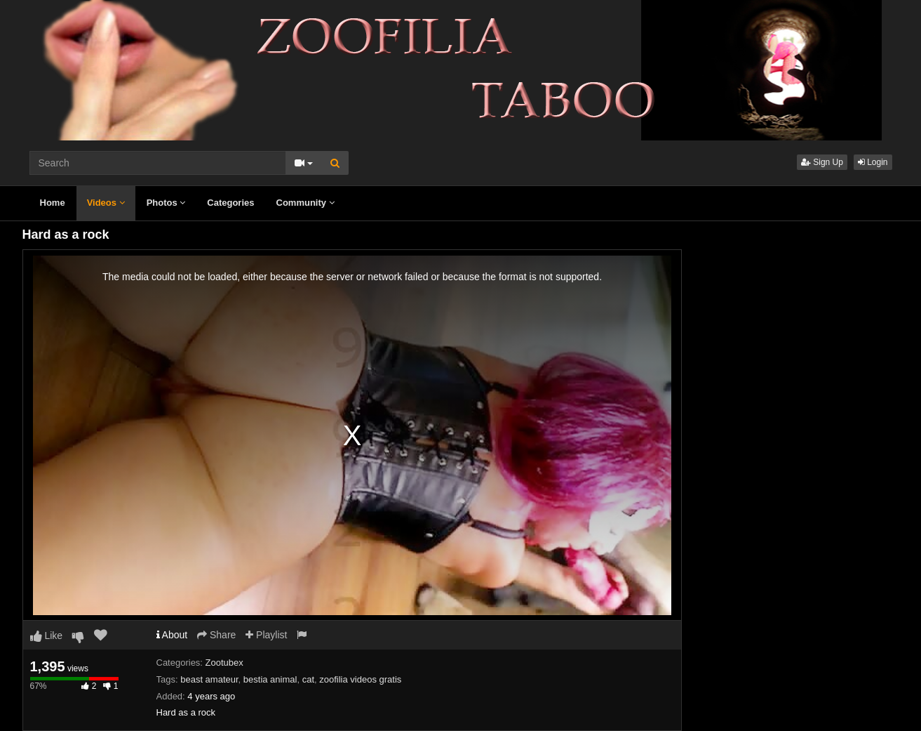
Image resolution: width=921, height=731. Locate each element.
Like (46, 635)
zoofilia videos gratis (360, 679)
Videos (106, 202)
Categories (230, 202)
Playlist (266, 634)
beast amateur (209, 679)
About (172, 634)
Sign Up (822, 162)
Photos (166, 202)
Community (305, 202)
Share (216, 634)
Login (873, 162)
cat (308, 679)
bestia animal (270, 679)
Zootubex (224, 662)
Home (52, 202)
